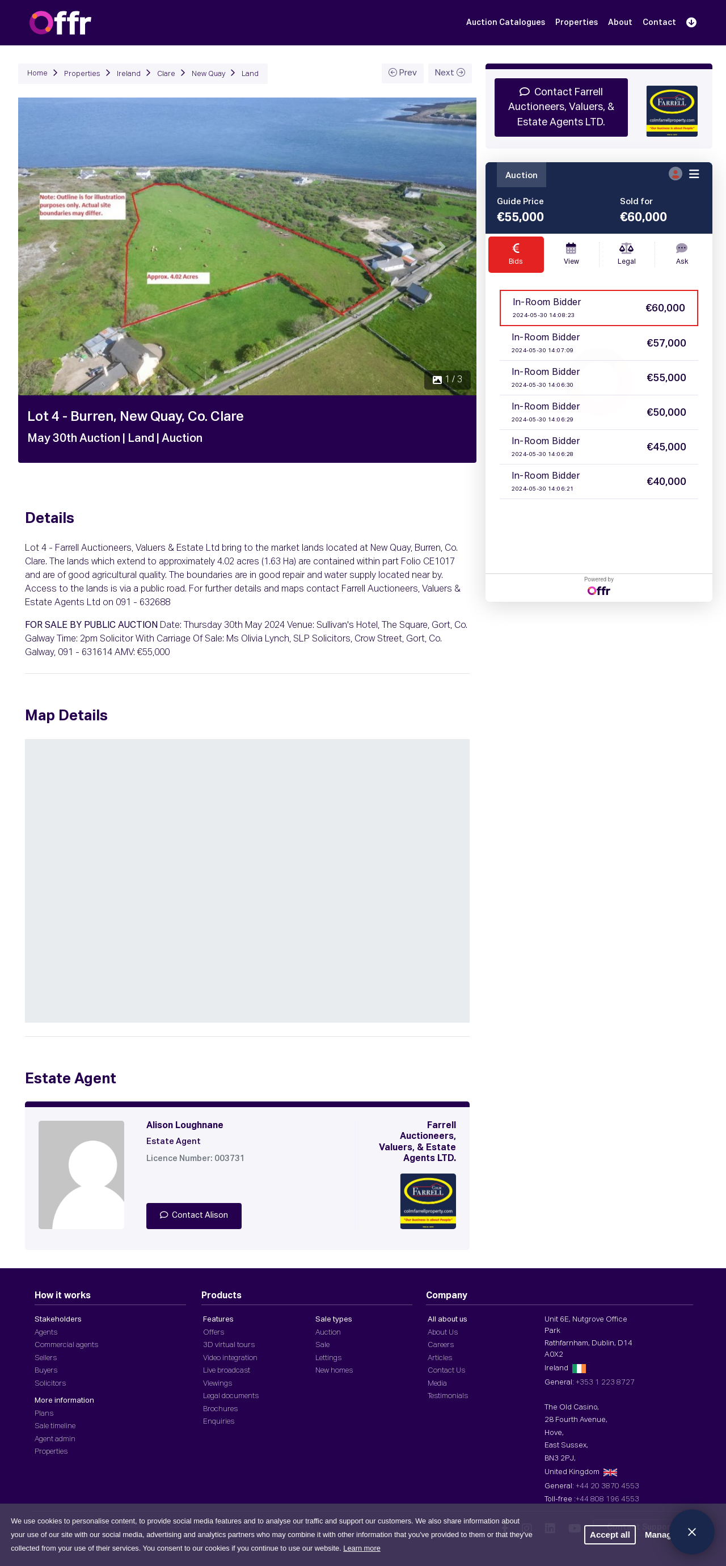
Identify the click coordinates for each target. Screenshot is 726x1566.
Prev (403, 72)
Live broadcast (226, 1370)
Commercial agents (66, 1345)
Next (450, 72)
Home (37, 73)
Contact (659, 23)
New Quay (208, 74)
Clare (166, 74)
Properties (576, 23)
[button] (52, 246)
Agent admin (55, 1439)
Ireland (129, 74)
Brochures (220, 1409)
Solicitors (50, 1383)
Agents (46, 1332)
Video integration (230, 1358)
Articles (440, 1358)
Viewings (217, 1383)
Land (250, 74)
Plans (44, 1413)
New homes (334, 1370)
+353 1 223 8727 (605, 1382)
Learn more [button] (361, 1548)
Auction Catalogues (505, 23)
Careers (441, 1345)
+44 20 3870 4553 (607, 1486)
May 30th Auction (73, 438)
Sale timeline (55, 1426)
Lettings (328, 1358)
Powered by (599, 585)
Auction (328, 1332)
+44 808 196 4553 (607, 1499)
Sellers (46, 1358)
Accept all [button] (610, 1534)
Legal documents (231, 1396)
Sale (322, 1345)
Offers (213, 1332)
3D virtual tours (229, 1345)
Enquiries (218, 1421)
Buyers (46, 1370)
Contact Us (446, 1370)
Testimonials (448, 1396)
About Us (443, 1332)
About (620, 23)
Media (437, 1383)
